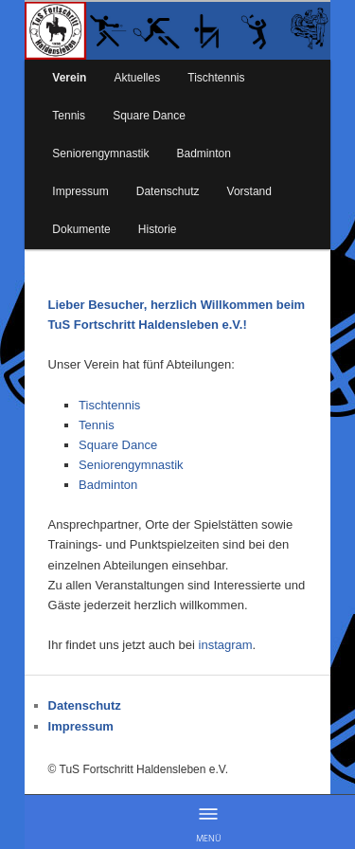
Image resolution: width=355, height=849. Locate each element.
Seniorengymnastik (100, 153)
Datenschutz (168, 191)
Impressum (80, 191)
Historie (157, 229)
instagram (226, 645)
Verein (69, 77)
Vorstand (249, 191)
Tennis (68, 115)
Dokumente (81, 229)
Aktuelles (137, 77)
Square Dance (149, 115)
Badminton (204, 153)
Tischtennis (215, 77)
